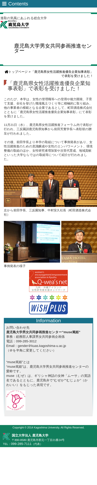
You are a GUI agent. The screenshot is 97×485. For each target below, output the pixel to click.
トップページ (16, 71)
